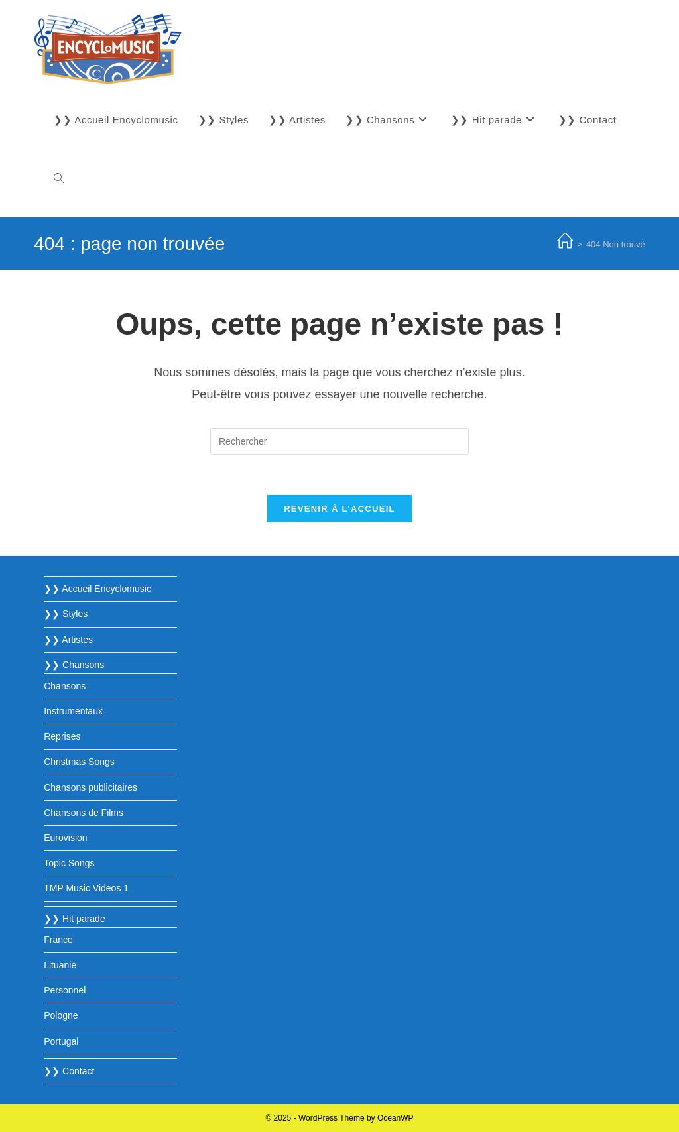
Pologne (61, 1015)
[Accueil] (565, 244)
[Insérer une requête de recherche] (339, 441)
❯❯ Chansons (74, 664)
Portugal (61, 1041)
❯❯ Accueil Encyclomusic (97, 588)
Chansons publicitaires (90, 787)
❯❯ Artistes (68, 639)
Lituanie (60, 965)
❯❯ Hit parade (74, 918)
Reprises (62, 736)
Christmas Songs (79, 761)
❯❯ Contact (69, 1071)
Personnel (65, 990)
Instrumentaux (73, 711)
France (58, 939)
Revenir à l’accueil (339, 509)
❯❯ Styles (66, 613)
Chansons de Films (83, 812)
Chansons (65, 686)
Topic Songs (69, 863)
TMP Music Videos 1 (86, 888)
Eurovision (65, 837)
